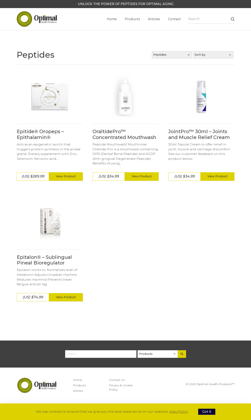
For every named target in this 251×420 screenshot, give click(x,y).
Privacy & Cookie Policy (121, 387)
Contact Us (117, 380)
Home (112, 19)
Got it (206, 412)
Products (132, 19)
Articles (154, 19)
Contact (174, 19)
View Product (66, 176)
